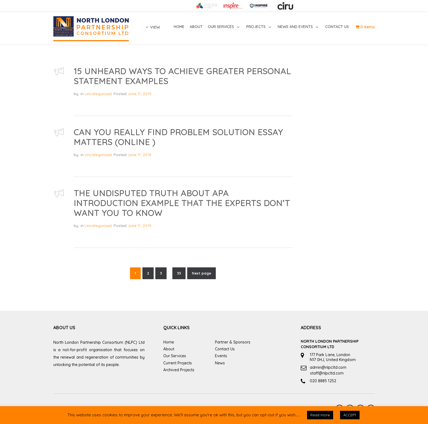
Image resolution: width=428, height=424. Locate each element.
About (168, 349)
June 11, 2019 (139, 93)
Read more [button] (320, 415)
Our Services (174, 355)
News (220, 363)
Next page (201, 273)
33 (179, 273)
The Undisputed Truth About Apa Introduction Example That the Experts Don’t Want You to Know (182, 203)
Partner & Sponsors (232, 342)
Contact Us (225, 349)
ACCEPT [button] (349, 415)
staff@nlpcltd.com (327, 373)
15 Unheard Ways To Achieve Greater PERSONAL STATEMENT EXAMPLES (182, 76)
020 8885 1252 (323, 380)
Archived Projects (178, 369)
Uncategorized (98, 93)
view (152, 27)
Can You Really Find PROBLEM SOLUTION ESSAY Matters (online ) (178, 137)
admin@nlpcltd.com (328, 367)
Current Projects (177, 363)
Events (221, 355)
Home (168, 342)
